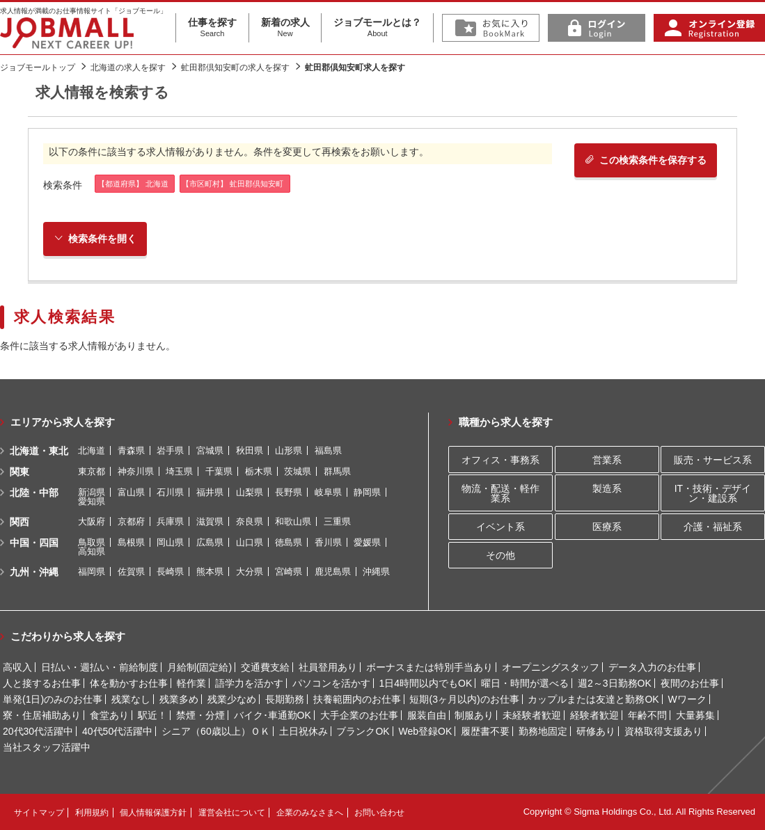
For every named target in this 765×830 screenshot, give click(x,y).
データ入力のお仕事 (652, 667)
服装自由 (426, 715)
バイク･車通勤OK (272, 715)
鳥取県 (91, 542)
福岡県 (91, 571)
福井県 (209, 492)
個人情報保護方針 (153, 812)
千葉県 (218, 471)
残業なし (130, 699)
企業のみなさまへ (309, 812)
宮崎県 (288, 571)
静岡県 (367, 492)
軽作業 (191, 683)
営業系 (607, 459)
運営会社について (231, 812)
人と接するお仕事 (42, 683)
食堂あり (109, 715)
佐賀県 (131, 571)
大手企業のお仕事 (359, 715)
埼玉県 (179, 471)
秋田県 (249, 450)
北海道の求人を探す (128, 67)
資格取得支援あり (663, 731)
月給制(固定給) (199, 667)
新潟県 (91, 492)
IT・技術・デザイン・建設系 (713, 493)
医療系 (607, 526)
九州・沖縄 (34, 571)
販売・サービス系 (713, 459)
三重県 (337, 521)
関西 (19, 521)
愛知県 (91, 501)
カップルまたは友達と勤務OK (593, 699)
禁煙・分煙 (200, 715)
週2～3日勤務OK (615, 683)
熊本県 (209, 571)
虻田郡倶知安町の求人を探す (235, 67)
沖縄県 (376, 571)
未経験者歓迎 (532, 715)
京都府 (131, 521)
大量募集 (695, 715)
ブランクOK (362, 731)
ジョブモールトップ (37, 67)
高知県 (91, 551)
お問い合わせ (379, 812)
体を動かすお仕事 (129, 683)
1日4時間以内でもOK (425, 683)
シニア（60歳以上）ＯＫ (215, 731)
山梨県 (249, 492)
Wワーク (687, 699)
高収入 (17, 667)
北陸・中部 (34, 492)
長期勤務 (284, 699)
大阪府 (91, 521)
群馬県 (337, 471)
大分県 (249, 571)
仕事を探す (212, 28)
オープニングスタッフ (550, 667)
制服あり (474, 715)
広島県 (209, 542)
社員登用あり (328, 667)
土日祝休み (303, 731)
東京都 (91, 471)
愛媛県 (367, 542)
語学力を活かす (249, 683)
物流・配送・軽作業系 (500, 493)
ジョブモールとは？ (377, 28)
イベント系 (500, 526)
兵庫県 (170, 521)
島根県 (131, 542)
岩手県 (170, 450)
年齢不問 (647, 715)
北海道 (91, 450)
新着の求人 (285, 28)
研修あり (595, 731)
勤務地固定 (543, 731)
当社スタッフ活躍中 (46, 747)
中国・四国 (34, 542)
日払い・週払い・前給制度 (99, 667)
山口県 (249, 542)
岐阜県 (328, 492)
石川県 (170, 492)
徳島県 (288, 542)
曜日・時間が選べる (525, 683)
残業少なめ (231, 699)
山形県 (288, 450)
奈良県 (249, 521)
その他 (500, 555)
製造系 (607, 488)
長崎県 (170, 571)
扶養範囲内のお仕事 (357, 699)
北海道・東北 (39, 450)
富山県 (131, 492)
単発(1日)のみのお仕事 (52, 699)
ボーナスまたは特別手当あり (429, 667)
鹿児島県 (333, 571)
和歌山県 (293, 521)
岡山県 (170, 542)
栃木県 (258, 471)
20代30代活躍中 (38, 731)
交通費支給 (265, 667)
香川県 (328, 542)
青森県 (131, 450)
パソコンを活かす (331, 683)
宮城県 (209, 450)
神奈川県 (136, 471)
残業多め (178, 699)
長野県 (288, 492)
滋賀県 (209, 521)
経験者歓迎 (594, 715)
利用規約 (92, 812)
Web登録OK (425, 731)
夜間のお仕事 (690, 683)
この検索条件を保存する (646, 160)
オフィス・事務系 (500, 459)
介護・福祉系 (713, 526)
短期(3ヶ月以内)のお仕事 (464, 699)
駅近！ (152, 715)
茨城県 (297, 471)
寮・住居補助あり (42, 715)
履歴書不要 (485, 731)
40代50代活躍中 (117, 731)
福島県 (328, 450)
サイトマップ (39, 812)
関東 (19, 471)
